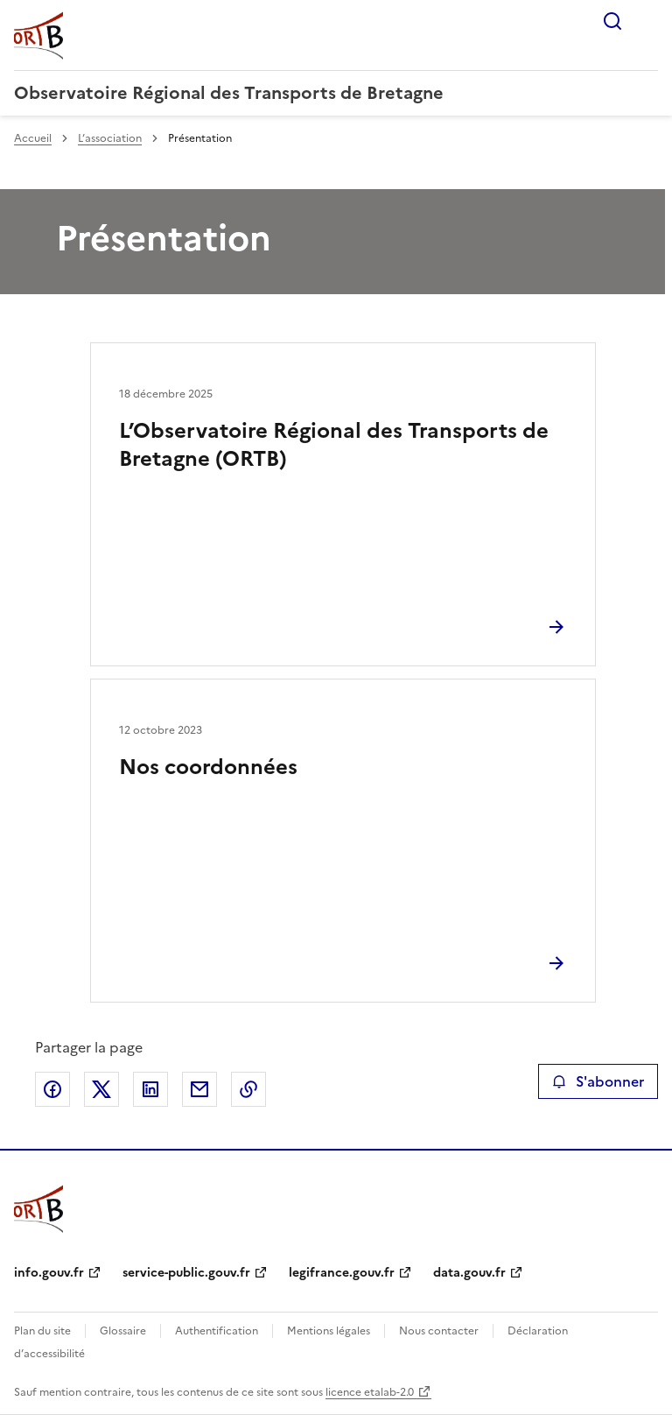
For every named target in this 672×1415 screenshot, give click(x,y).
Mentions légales (328, 1331)
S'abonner (598, 1081)
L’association (110, 138)
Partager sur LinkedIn (150, 1089)
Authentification (216, 1331)
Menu (647, 21)
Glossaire (123, 1331)
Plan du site (42, 1331)
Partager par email (199, 1089)
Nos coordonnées (208, 767)
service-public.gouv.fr (186, 1273)
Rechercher (612, 21)
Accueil (33, 138)
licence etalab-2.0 (370, 1392)
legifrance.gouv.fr (342, 1273)
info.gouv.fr (49, 1273)
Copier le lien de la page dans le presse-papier (248, 1089)
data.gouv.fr (469, 1273)
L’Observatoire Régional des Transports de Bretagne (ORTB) (334, 445)
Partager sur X (101, 1089)
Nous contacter (439, 1331)
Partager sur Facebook (52, 1089)
